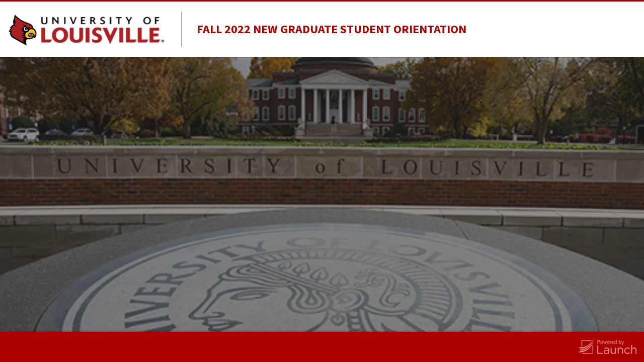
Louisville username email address (367, 218)
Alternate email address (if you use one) (371, 275)
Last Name (358, 172)
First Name (359, 136)
